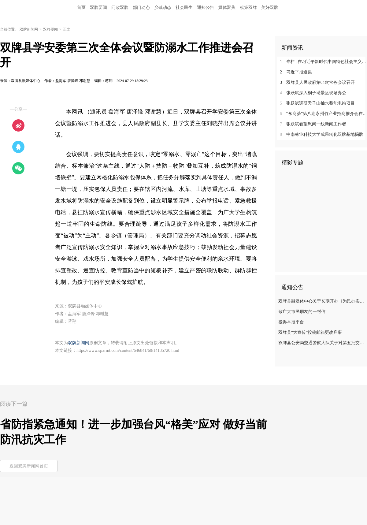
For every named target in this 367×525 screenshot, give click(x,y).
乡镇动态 (162, 7)
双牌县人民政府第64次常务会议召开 (317, 82)
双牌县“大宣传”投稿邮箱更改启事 (310, 332)
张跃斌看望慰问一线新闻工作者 (313, 124)
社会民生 (184, 7)
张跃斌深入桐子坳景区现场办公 (313, 93)
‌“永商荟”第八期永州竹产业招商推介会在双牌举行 (323, 113)
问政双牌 (119, 7)
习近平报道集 (296, 72)
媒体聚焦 (226, 7)
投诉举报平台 (291, 322)
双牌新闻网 (29, 29)
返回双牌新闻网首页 (28, 466)
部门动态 (141, 7)
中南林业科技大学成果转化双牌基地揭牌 (321, 134)
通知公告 (205, 7)
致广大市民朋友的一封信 (301, 311)
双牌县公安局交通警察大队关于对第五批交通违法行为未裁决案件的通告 (321, 343)
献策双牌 (248, 7)
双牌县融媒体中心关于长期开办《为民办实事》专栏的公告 (321, 301)
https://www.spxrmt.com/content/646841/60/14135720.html (127, 350)
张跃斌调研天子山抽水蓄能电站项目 (317, 103)
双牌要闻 (98, 7)
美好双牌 (269, 7)
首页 (81, 7)
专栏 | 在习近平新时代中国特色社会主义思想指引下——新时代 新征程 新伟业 (323, 61)
